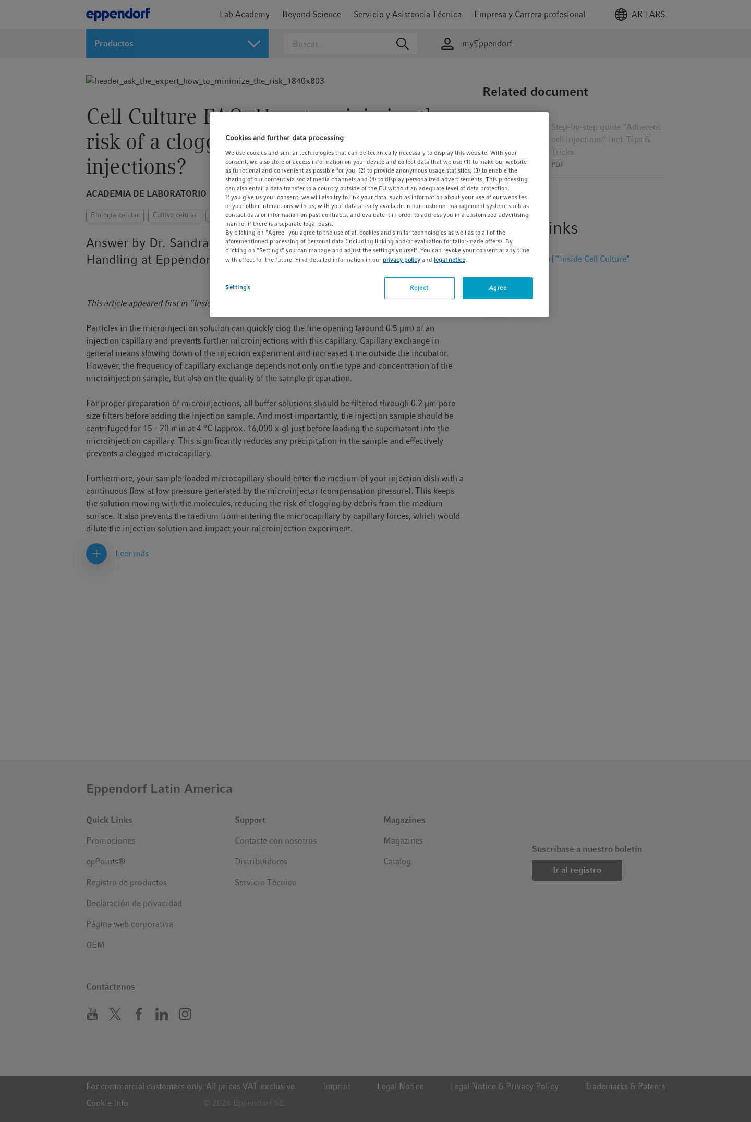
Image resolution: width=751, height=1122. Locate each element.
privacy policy (401, 259)
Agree (498, 287)
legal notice (449, 259)
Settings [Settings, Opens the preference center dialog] (237, 287)
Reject (419, 287)
